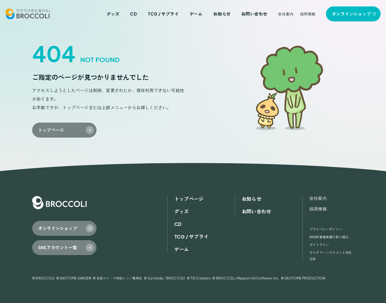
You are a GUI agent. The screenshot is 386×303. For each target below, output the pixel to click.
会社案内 (285, 14)
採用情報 (307, 14)
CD (133, 14)
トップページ (188, 199)
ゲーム (196, 14)
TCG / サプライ (163, 14)
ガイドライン (319, 245)
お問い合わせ (254, 14)
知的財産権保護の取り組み (328, 237)
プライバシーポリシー (325, 229)
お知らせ (222, 14)
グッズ (113, 14)
